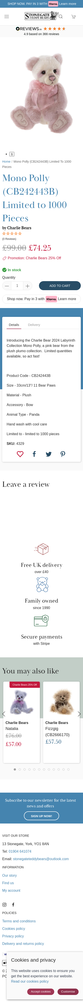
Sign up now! (41, 816)
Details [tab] (14, 325)
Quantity (8, 277)
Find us (8, 883)
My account (11, 890)
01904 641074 (20, 851)
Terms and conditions (19, 921)
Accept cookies (41, 991)
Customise (68, 991)
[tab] (15, 769)
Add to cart (59, 286)
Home (6, 161)
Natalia (12, 728)
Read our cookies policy (30, 981)
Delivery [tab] (34, 325)
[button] (6, 16)
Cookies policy (13, 929)
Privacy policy (13, 936)
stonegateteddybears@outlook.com (41, 859)
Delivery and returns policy (23, 944)
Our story (9, 875)
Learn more (67, 299)
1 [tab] (12, 154)
